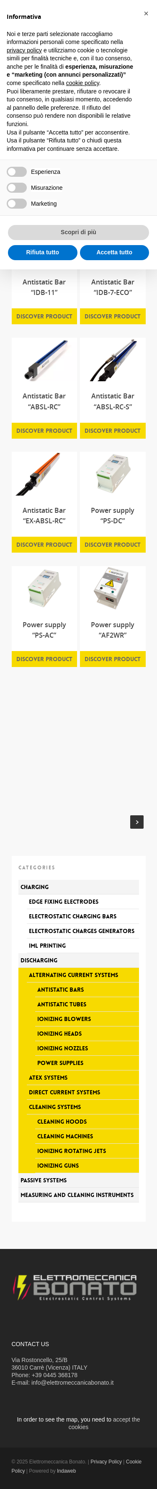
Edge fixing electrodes (63, 901)
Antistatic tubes (61, 1004)
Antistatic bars (60, 989)
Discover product (44, 316)
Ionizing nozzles (62, 1048)
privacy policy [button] (24, 50)
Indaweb (66, 1471)
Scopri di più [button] (78, 232)
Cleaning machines (65, 1136)
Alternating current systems (73, 975)
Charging (35, 887)
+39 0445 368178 (54, 1375)
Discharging (39, 960)
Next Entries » (137, 822)
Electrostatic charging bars (72, 916)
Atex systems (48, 1077)
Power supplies (60, 1063)
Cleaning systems (55, 1107)
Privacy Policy (106, 1462)
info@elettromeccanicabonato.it (72, 1382)
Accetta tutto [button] (114, 252)
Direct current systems (64, 1092)
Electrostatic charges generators (81, 931)
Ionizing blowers (64, 1019)
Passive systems (44, 1180)
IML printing (47, 945)
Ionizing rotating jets (71, 1151)
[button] (146, 13)
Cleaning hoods (62, 1121)
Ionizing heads (59, 1033)
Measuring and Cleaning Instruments (77, 1195)
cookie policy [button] (82, 83)
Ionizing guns (58, 1165)
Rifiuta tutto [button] (42, 252)
